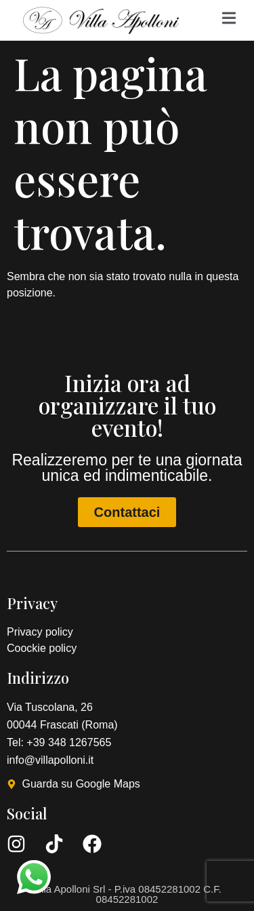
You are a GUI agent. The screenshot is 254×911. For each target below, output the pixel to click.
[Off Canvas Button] (229, 19)
